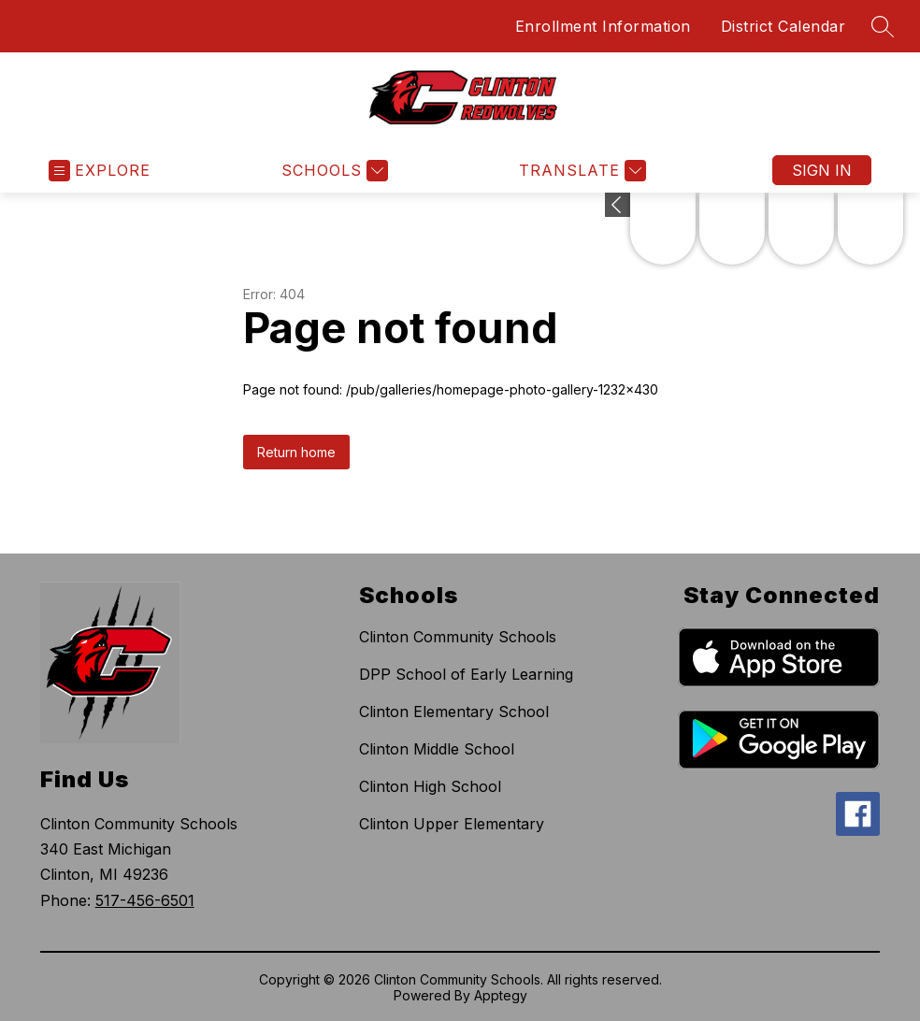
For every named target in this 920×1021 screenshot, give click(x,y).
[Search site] (882, 26)
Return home (296, 452)
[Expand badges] (617, 205)
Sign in (822, 170)
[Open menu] (100, 170)
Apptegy (500, 995)
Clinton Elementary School (454, 711)
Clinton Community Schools (457, 636)
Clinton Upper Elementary (451, 823)
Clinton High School (430, 786)
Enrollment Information (603, 26)
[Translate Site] (580, 170)
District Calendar (783, 26)
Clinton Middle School (436, 749)
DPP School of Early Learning (466, 674)
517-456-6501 (144, 900)
